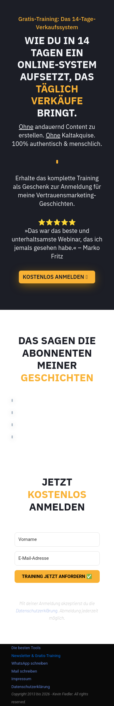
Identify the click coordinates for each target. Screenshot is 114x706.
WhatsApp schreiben (30, 663)
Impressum (21, 679)
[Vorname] (57, 539)
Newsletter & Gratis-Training (36, 655)
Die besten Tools (26, 647)
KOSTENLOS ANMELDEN (53, 276)
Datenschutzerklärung (36, 610)
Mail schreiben (24, 671)
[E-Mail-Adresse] (57, 558)
